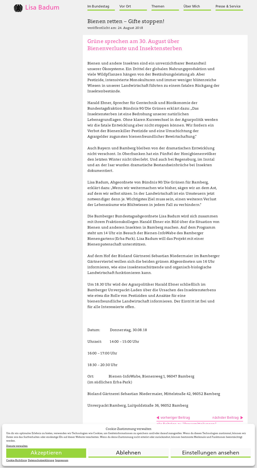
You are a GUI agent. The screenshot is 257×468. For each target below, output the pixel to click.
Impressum (61, 460)
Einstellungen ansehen (210, 453)
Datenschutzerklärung (41, 460)
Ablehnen (128, 453)
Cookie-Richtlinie (16, 460)
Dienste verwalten (17, 446)
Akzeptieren (46, 453)
